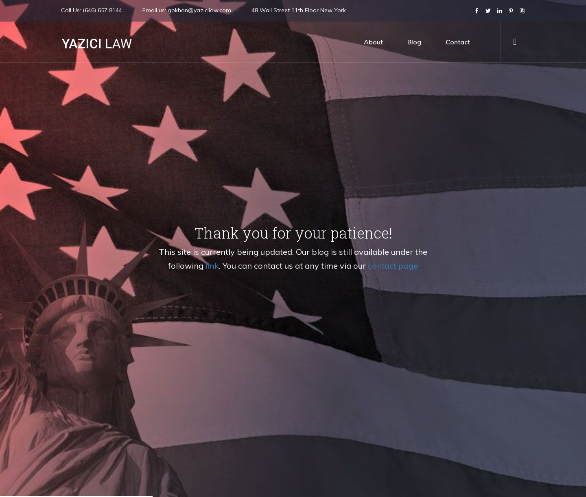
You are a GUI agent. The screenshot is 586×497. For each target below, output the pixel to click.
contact (458, 42)
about (373, 42)
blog (414, 42)
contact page (393, 266)
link (212, 266)
